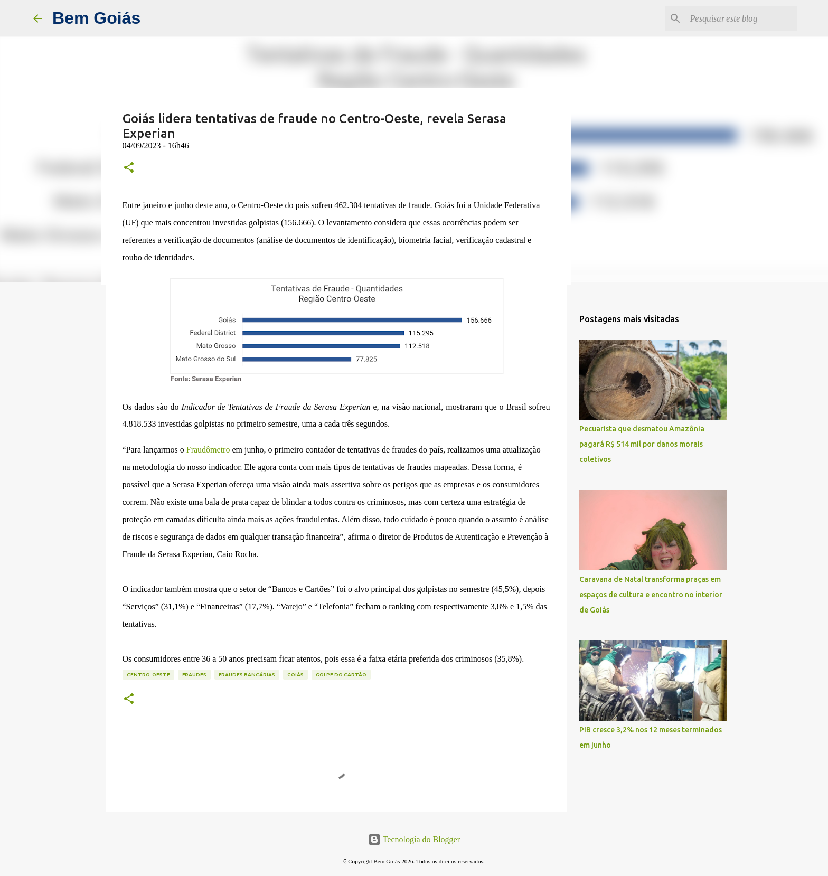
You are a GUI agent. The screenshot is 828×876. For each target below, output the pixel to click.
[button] (129, 168)
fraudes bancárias (247, 674)
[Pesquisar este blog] (741, 18)
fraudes (194, 674)
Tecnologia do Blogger (414, 839)
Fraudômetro (208, 449)
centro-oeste (148, 674)
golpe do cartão (341, 674)
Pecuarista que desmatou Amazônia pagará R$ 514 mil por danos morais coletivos (641, 444)
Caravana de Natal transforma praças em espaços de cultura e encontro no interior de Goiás (650, 594)
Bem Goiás (96, 17)
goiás (295, 674)
